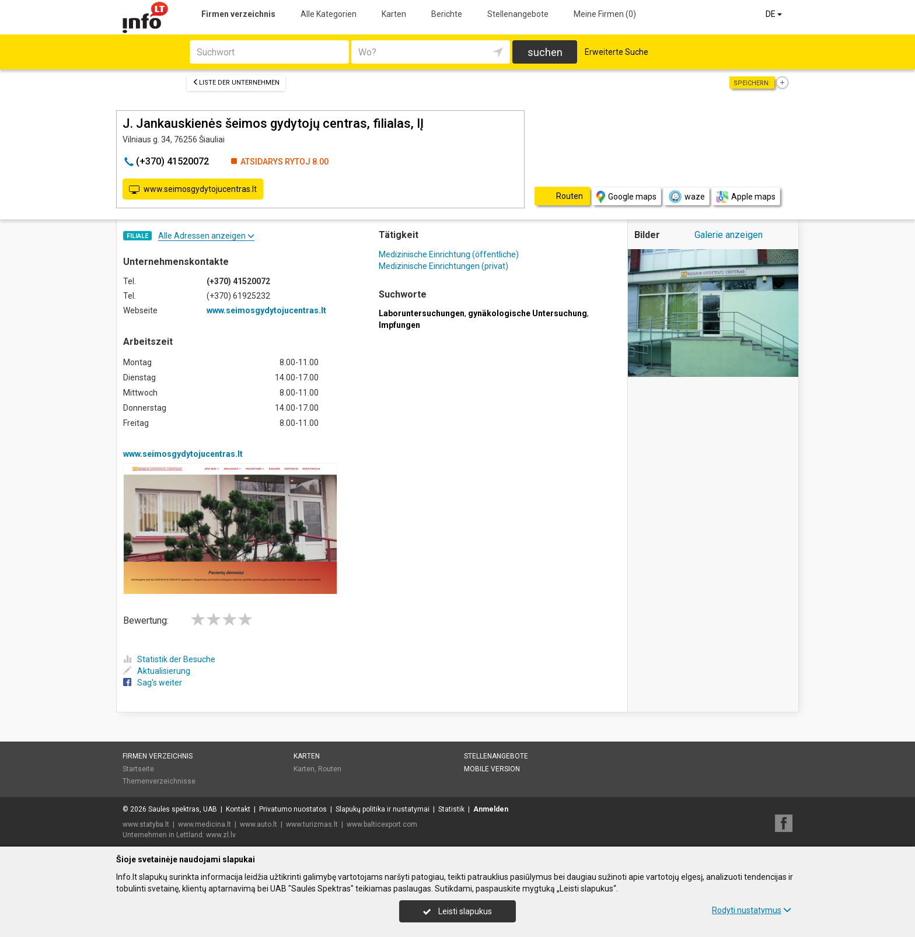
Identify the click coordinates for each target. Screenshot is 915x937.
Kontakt (238, 809)
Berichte (446, 14)
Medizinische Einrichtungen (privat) (443, 266)
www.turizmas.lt (312, 824)
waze (686, 196)
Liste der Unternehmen (236, 82)
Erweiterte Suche (616, 52)
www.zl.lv (221, 835)
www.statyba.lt (146, 824)
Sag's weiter (152, 682)
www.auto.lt (258, 824)
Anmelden (490, 809)
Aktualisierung (156, 671)
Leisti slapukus (457, 911)
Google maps (626, 197)
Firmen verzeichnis (238, 14)
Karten (394, 14)
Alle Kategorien (329, 14)
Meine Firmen (605, 14)
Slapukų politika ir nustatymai (382, 809)
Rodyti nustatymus (751, 910)
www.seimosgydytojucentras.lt (193, 189)
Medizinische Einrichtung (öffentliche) (449, 254)
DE (775, 14)
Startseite (138, 769)
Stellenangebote (518, 14)
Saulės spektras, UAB (182, 809)
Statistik (451, 809)
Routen (329, 769)
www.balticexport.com (382, 824)
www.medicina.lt (204, 824)
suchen (545, 52)
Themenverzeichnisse (159, 781)
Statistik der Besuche (169, 659)
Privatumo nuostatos (293, 809)
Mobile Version (492, 769)
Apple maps (746, 197)
